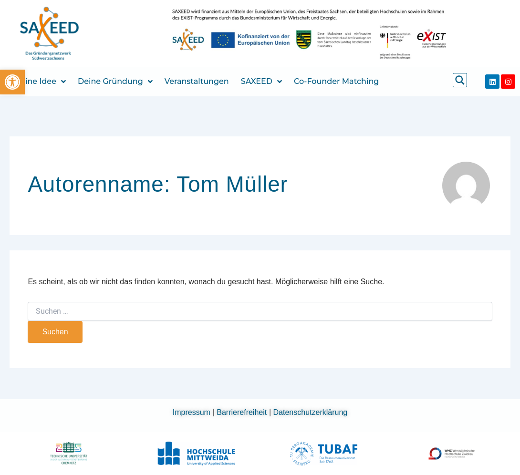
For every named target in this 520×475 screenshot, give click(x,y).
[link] (12, 82)
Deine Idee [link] (40, 81)
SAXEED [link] (261, 81)
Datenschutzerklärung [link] (310, 412)
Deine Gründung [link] (115, 81)
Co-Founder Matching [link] (336, 81)
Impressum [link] (193, 412)
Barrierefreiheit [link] (243, 412)
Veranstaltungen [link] (197, 81)
